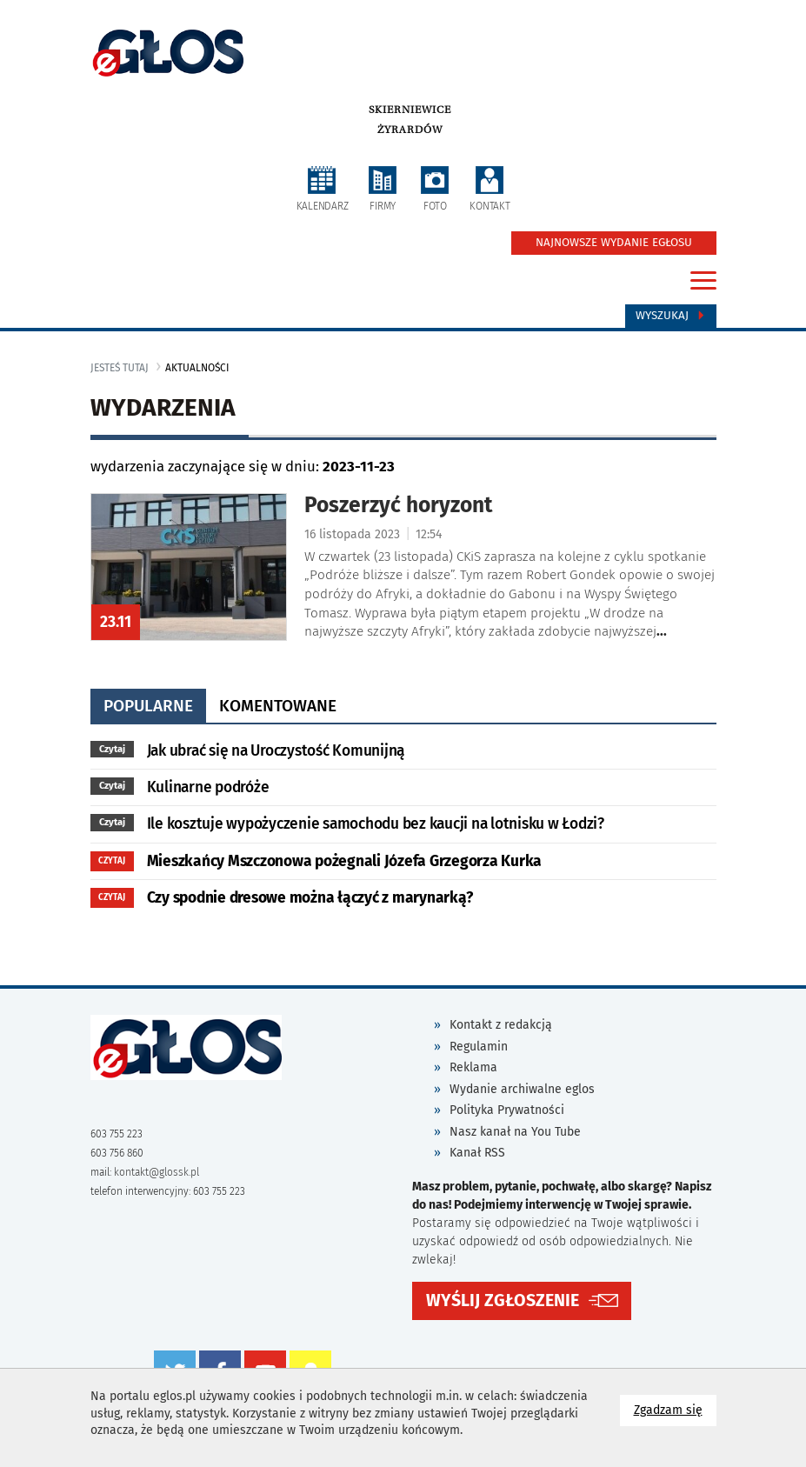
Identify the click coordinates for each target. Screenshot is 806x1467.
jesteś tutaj (119, 368)
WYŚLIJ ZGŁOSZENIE (502, 1300)
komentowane (277, 706)
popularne (148, 706)
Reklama (473, 1067)
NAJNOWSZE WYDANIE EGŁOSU (614, 243)
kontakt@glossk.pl (156, 1172)
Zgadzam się (675, 1409)
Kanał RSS (477, 1152)
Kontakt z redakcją (501, 1024)
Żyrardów (410, 129)
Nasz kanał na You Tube (515, 1131)
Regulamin (479, 1046)
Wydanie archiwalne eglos (522, 1089)
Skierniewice (410, 109)
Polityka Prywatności (507, 1110)
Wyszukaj (671, 316)
